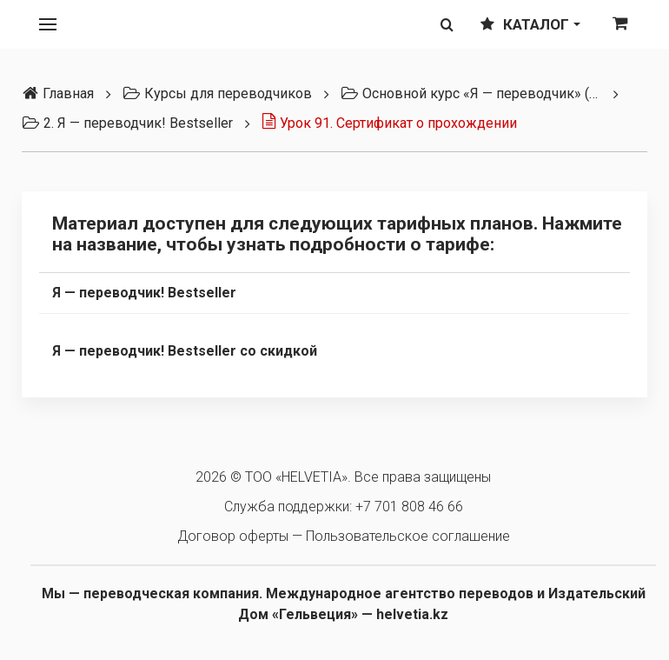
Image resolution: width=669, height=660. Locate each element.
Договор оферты (232, 536)
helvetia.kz (412, 614)
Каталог (530, 24)
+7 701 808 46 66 (409, 506)
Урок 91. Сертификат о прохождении (389, 123)
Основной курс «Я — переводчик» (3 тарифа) (471, 93)
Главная (58, 93)
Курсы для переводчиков (217, 93)
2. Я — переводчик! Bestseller (127, 123)
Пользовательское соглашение (408, 536)
